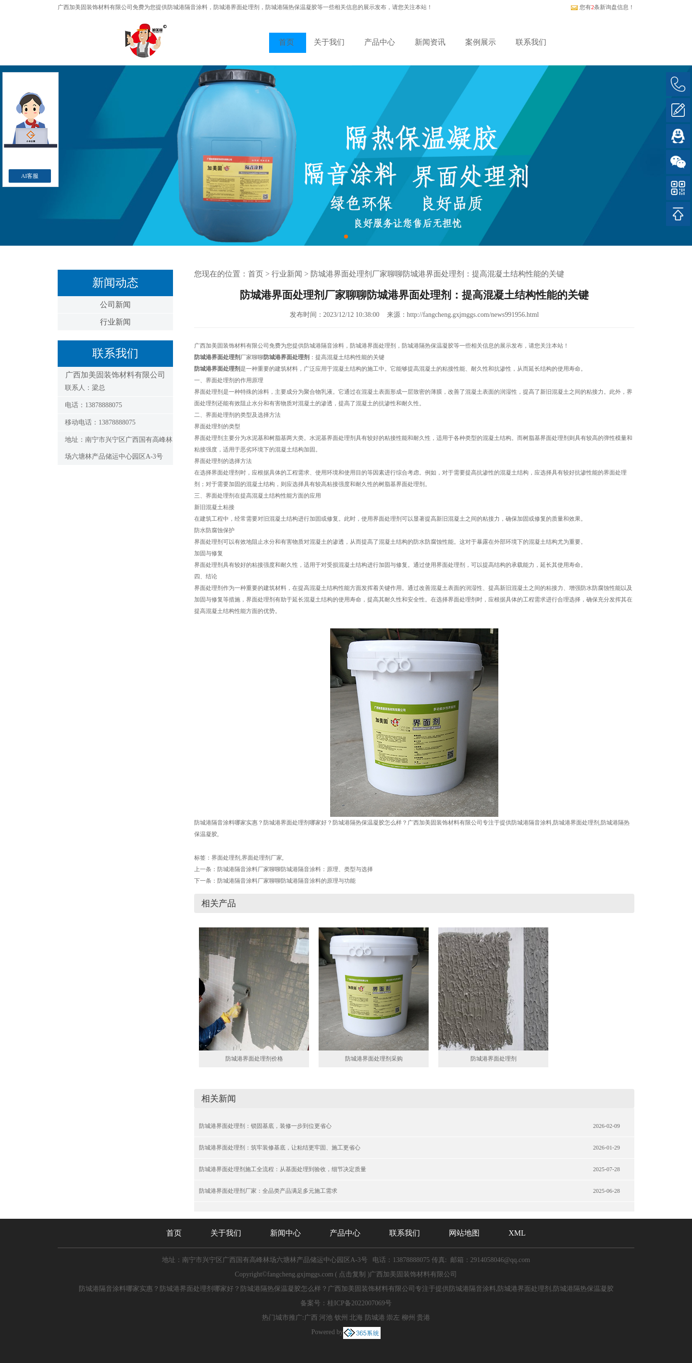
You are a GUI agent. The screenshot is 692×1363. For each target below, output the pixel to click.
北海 (356, 1317)
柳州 (408, 1317)
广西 (311, 1317)
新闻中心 (285, 1233)
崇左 (393, 1317)
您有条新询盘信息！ (602, 7)
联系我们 (531, 42)
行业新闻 (115, 322)
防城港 (375, 1317)
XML (517, 1233)
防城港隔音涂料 (187, 7)
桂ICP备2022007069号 (359, 1303)
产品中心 (379, 42)
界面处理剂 (225, 857)
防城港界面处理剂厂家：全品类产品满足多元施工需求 (268, 1191)
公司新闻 (115, 304)
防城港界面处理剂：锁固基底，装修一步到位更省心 (265, 1126)
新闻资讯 (430, 42)
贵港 (423, 1317)
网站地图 (464, 1233)
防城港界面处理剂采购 (374, 1058)
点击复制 (352, 1274)
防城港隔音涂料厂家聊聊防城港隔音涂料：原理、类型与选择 (295, 869)
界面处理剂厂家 (262, 857)
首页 (286, 42)
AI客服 (30, 176)
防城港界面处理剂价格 (254, 1058)
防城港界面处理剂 (493, 1058)
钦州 (341, 1317)
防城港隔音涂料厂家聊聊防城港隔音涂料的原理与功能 (286, 880)
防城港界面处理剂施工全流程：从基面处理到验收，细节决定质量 (282, 1169)
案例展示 (480, 42)
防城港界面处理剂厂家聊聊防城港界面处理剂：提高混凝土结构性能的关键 (437, 274)
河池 (326, 1317)
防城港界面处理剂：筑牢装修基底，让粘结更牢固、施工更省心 (279, 1147)
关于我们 (329, 42)
